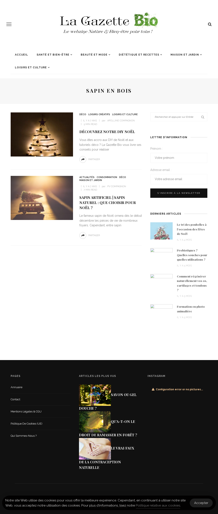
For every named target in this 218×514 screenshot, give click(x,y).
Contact (15, 399)
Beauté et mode (94, 54)
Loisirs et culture (31, 67)
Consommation (107, 177)
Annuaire (16, 387)
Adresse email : (160, 170)
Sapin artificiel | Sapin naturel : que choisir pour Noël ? (107, 202)
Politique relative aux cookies (158, 507)
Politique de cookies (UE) (26, 423)
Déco (82, 114)
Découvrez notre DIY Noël (107, 131)
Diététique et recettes (139, 54)
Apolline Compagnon (121, 120)
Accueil (21, 54)
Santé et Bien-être (53, 54)
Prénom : (156, 148)
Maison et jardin (185, 54)
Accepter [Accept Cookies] (201, 504)
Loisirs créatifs (99, 114)
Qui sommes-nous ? (24, 435)
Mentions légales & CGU (26, 411)
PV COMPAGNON (116, 186)
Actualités (87, 177)
